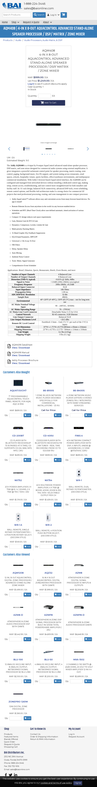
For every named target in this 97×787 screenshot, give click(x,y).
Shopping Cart (11, 747)
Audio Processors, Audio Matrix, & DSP (43, 42)
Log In (72, 734)
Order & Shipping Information (44, 737)
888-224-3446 (17, 763)
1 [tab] (43, 156)
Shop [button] (15, 24)
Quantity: (32, 97)
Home (5, 24)
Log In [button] (53, 17)
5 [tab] (53, 156)
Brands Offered (11, 739)
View (14, 349)
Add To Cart (48, 104)
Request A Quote (31, 24)
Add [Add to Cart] (27, 417)
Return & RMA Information (42, 739)
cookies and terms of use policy (56, 783)
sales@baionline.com (20, 769)
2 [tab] (45, 156)
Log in (31, 85)
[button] (9, 150)
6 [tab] (55, 156)
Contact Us (35, 734)
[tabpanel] (49, 150)
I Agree (77, 783)
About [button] (47, 24)
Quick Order (9, 742)
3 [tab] (48, 156)
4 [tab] (50, 156)
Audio (18, 42)
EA (53, 97)
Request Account (76, 737)
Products (8, 42)
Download (24, 349)
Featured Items (11, 737)
